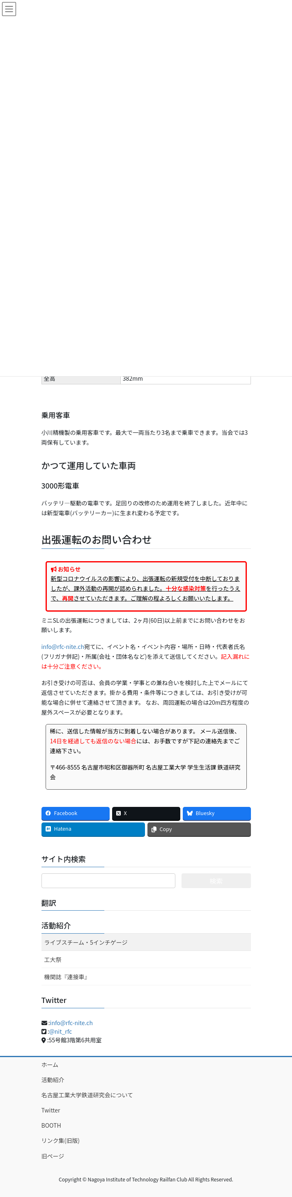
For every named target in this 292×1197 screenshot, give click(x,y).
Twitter (50, 1110)
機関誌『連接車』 (67, 977)
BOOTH (51, 1125)
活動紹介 (56, 925)
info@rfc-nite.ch (62, 646)
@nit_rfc (60, 1031)
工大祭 (53, 959)
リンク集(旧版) (60, 1140)
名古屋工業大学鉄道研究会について (87, 1095)
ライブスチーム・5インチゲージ (86, 942)
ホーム (50, 1064)
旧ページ (52, 1156)
